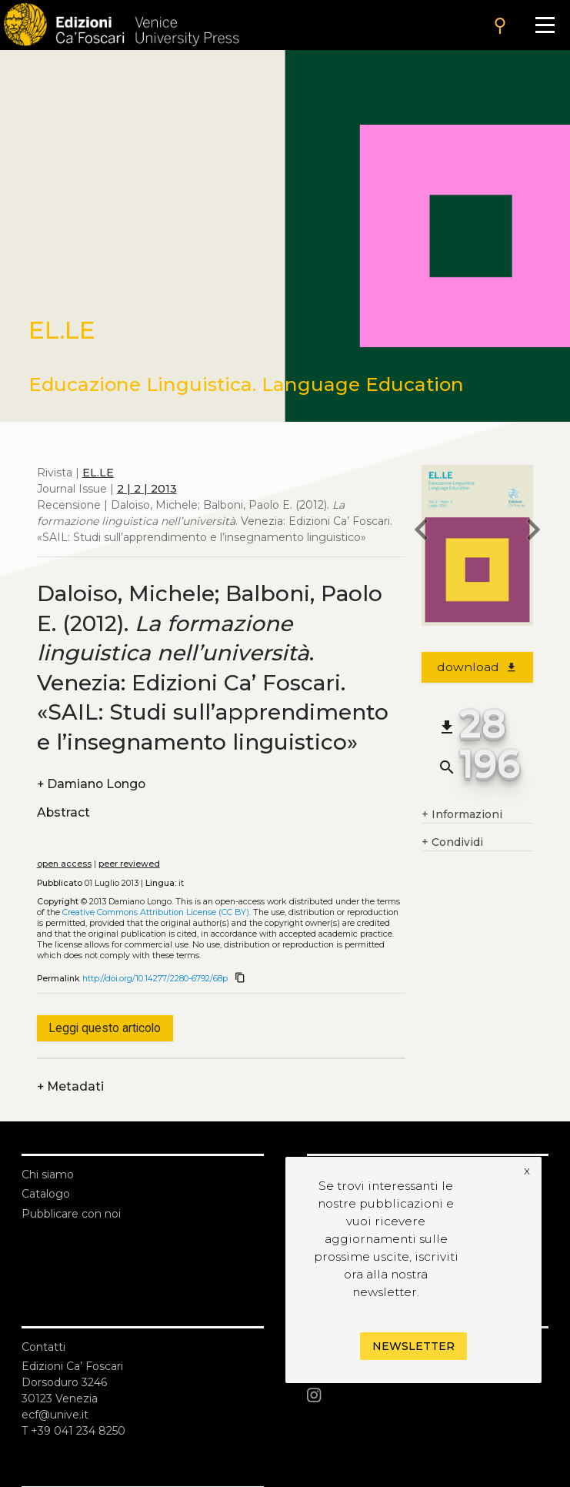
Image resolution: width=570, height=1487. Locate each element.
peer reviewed (129, 864)
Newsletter (413, 1346)
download (477, 667)
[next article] (533, 532)
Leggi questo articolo (104, 1028)
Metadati (70, 1086)
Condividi (452, 842)
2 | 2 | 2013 (147, 489)
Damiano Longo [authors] (91, 783)
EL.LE (98, 473)
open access (64, 864)
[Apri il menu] (545, 25)
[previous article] (421, 532)
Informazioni (462, 815)
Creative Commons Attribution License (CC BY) (155, 912)
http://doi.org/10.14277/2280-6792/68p (155, 979)
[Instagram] (428, 1395)
